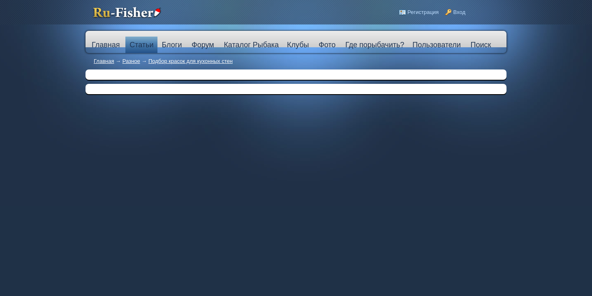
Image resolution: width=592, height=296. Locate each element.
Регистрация (423, 12)
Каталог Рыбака (251, 45)
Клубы (298, 45)
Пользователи (436, 45)
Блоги (172, 45)
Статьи (141, 45)
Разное (131, 61)
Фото (327, 45)
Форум (203, 45)
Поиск (480, 45)
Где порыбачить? (374, 45)
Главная (104, 61)
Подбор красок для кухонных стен (190, 61)
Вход (459, 12)
